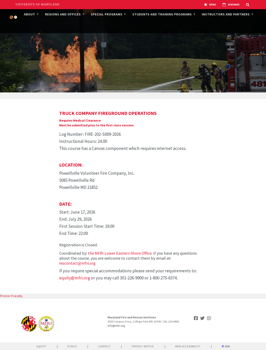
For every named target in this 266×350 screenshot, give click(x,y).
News (210, 4)
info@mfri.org (116, 326)
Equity (41, 346)
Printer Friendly (11, 296)
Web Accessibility (188, 346)
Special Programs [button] (107, 14)
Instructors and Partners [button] (226, 14)
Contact (104, 346)
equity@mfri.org (74, 278)
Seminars (231, 4)
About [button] (30, 14)
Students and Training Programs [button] (162, 14)
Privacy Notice (143, 346)
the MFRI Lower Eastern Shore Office (119, 253)
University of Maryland (37, 4)
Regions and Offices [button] (63, 14)
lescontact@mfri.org (77, 263)
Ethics (72, 346)
